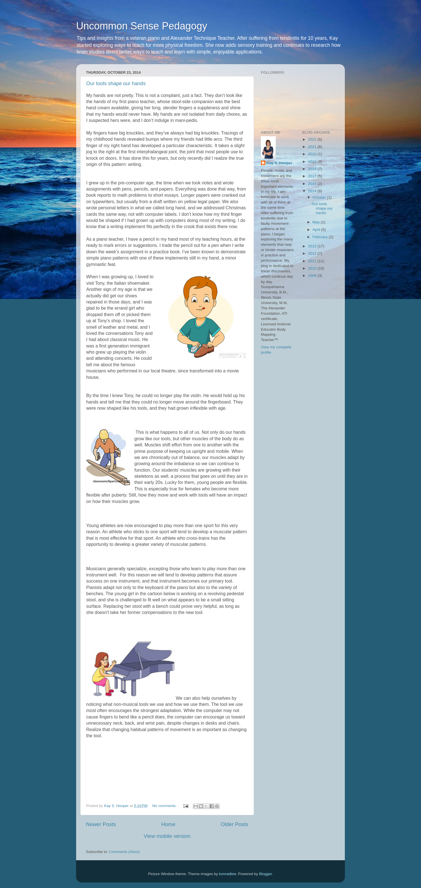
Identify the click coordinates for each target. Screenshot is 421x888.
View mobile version (167, 836)
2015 (312, 184)
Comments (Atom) (124, 852)
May (317, 222)
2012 (312, 253)
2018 (312, 169)
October (320, 197)
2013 (312, 246)
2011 (312, 261)
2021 (312, 147)
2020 (312, 154)
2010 (312, 268)
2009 (312, 275)
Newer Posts (101, 824)
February (321, 237)
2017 (312, 176)
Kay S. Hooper (279, 163)
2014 (312, 191)
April (317, 230)
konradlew (227, 874)
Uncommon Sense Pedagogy (141, 26)
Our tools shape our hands (116, 83)
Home (168, 824)
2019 (312, 161)
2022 (312, 139)
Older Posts (234, 824)
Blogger (265, 874)
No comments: (165, 806)
